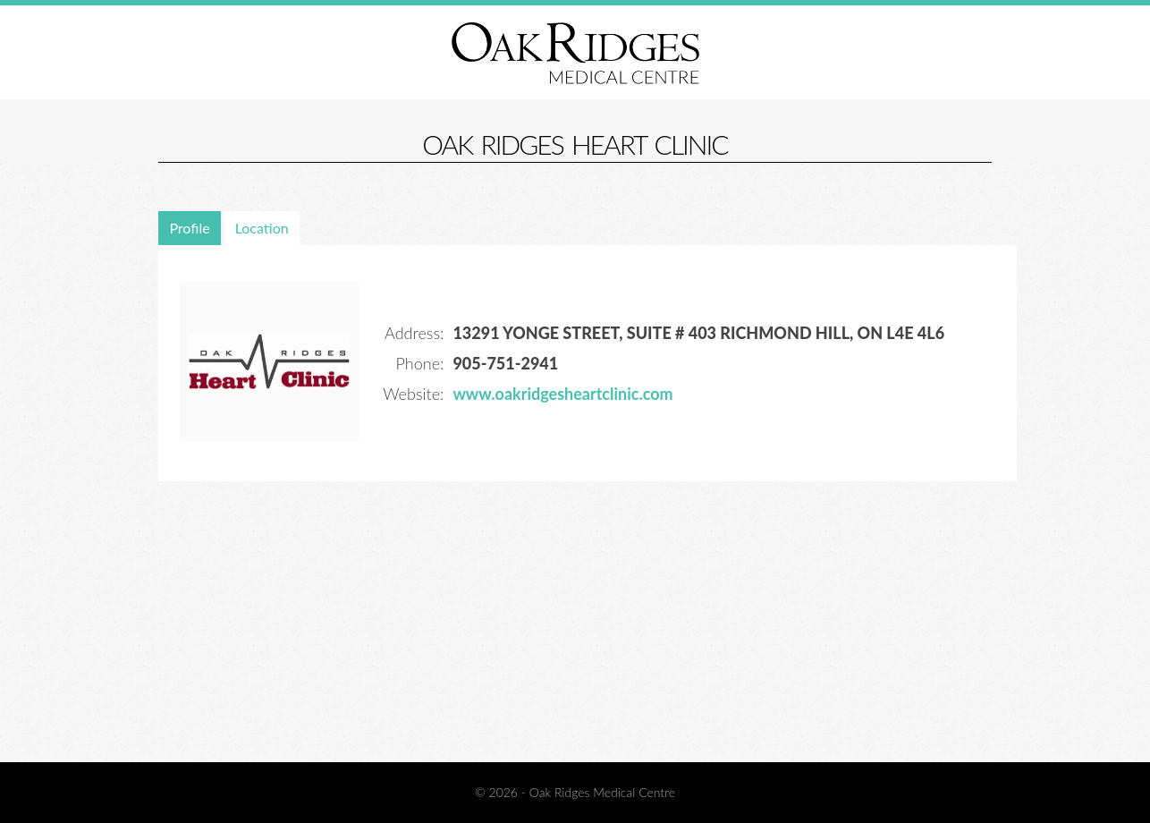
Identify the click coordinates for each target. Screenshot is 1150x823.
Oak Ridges (575, 52)
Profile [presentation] (189, 227)
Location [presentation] (262, 227)
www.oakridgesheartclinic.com (562, 393)
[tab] (191, 228)
